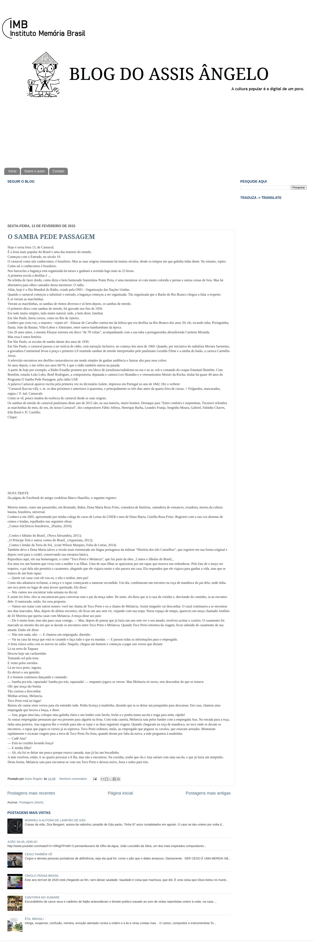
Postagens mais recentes (31, 793)
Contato (58, 171)
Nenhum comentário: (74, 778)
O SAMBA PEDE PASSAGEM (51, 236)
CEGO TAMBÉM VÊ (38, 854)
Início (12, 171)
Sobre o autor (34, 171)
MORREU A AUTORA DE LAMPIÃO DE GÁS (55, 820)
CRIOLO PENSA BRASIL (42, 875)
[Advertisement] (157, 131)
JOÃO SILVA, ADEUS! (22, 841)
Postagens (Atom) (31, 802)
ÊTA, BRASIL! (34, 919)
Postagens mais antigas (208, 793)
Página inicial (120, 793)
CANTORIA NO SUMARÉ (42, 897)
